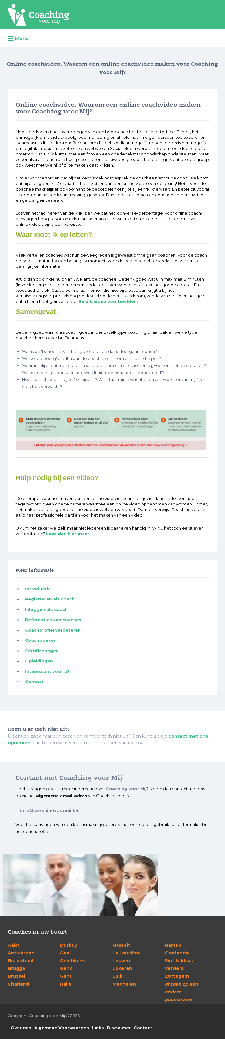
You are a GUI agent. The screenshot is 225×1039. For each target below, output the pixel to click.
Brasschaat (21, 960)
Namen (173, 945)
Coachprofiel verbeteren (53, 630)
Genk (66, 968)
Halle (66, 984)
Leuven (121, 960)
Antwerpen (21, 953)
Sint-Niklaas (179, 960)
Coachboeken (41, 640)
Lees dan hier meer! (68, 533)
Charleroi (18, 984)
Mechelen (124, 984)
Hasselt (121, 945)
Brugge (16, 968)
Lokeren (122, 968)
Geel (65, 953)
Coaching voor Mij (126, 788)
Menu (18, 38)
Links (98, 1027)
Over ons (21, 1027)
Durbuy (68, 945)
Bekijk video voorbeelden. (108, 301)
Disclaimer (119, 1027)
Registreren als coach (49, 598)
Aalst (14, 945)
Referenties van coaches (53, 619)
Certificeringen (42, 650)
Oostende (177, 953)
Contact (34, 681)
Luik (117, 976)
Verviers (174, 968)
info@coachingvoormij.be (49, 810)
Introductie (38, 588)
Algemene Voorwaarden (61, 1027)
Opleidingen (39, 660)
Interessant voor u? (47, 671)
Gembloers (73, 960)
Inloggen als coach (46, 609)
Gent (66, 976)
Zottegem (177, 976)
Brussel (16, 976)
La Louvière (126, 953)
